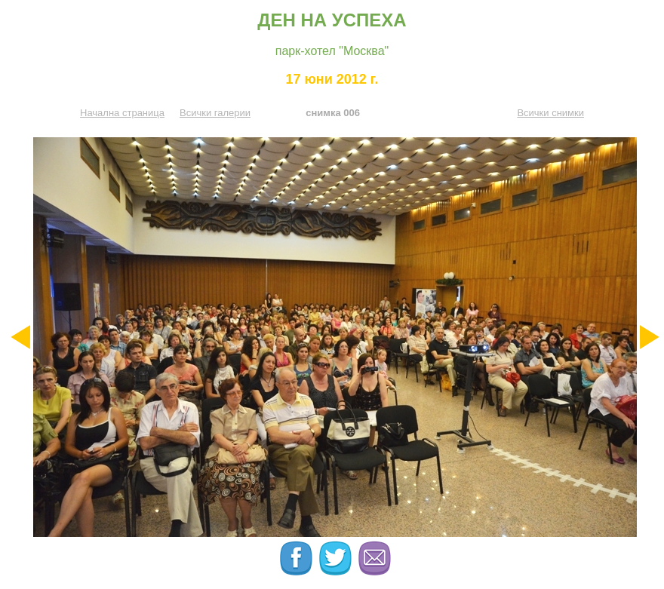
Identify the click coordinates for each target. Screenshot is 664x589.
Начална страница (122, 112)
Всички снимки (550, 112)
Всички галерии (215, 112)
